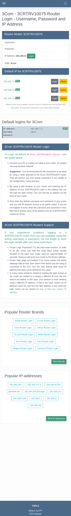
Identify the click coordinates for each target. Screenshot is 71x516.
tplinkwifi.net (14, 391)
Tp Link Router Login (23, 334)
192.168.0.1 (9, 90)
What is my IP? (35, 511)
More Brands (59, 361)
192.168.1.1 (9, 81)
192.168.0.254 (19, 398)
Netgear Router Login (22, 348)
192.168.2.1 (9, 98)
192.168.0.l (52, 398)
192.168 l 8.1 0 (34, 385)
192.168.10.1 (55, 391)
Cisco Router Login (23, 328)
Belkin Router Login (47, 334)
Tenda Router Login (24, 321)
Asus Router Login (45, 341)
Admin (63, 81)
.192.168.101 (35, 405)
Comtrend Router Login (47, 348)
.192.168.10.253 (53, 385)
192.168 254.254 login (34, 391)
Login (31, 56)
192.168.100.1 (15, 385)
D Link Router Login (46, 321)
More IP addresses (56, 418)
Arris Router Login (24, 341)
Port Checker (35, 514)
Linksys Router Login (46, 328)
